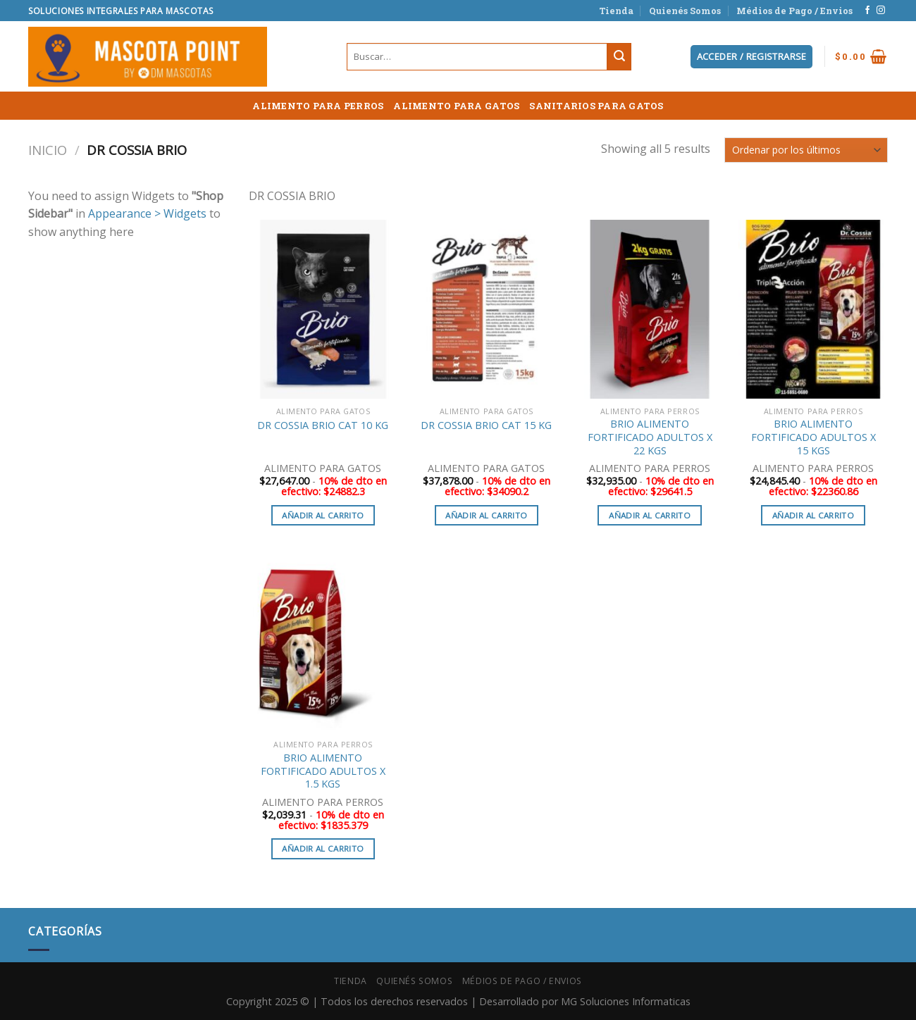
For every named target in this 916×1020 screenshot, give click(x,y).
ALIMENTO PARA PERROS (317, 105)
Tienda (616, 10)
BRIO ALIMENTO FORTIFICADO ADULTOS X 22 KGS (650, 437)
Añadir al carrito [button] (323, 515)
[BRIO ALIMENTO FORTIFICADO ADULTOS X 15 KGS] (813, 309)
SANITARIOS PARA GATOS (596, 105)
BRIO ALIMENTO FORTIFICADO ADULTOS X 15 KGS (813, 437)
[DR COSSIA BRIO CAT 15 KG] (486, 309)
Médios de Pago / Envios (794, 10)
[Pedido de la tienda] (806, 149)
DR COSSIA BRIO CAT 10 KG (322, 425)
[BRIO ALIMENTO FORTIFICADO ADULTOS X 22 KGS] (649, 309)
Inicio (47, 149)
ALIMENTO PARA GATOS (456, 105)
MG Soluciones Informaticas (626, 1001)
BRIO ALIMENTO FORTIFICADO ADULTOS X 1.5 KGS (323, 771)
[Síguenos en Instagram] (881, 10)
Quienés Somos (685, 10)
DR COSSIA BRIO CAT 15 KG (486, 425)
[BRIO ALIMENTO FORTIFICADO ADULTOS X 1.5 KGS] (322, 643)
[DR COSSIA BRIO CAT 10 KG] (322, 309)
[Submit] (619, 57)
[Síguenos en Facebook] (867, 10)
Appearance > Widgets (147, 213)
